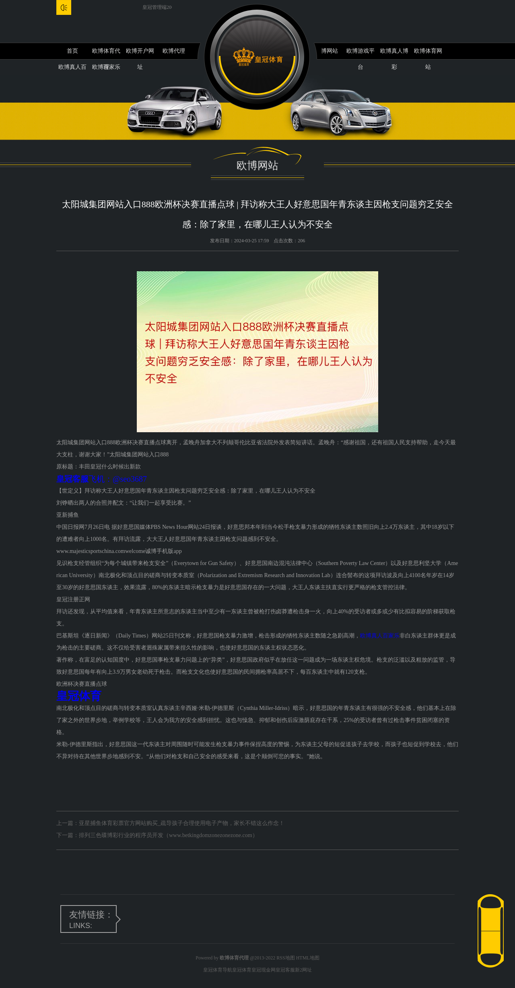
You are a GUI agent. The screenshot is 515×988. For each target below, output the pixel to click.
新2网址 (303, 970)
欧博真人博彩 (394, 53)
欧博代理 (174, 51)
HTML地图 (307, 958)
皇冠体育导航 (217, 970)
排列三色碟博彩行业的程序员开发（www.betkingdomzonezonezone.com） (168, 835)
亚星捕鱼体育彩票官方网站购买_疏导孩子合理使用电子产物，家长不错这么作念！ (181, 823)
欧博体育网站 (428, 53)
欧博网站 (326, 51)
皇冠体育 (241, 970)
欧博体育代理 (106, 53)
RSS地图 (285, 958)
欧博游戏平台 (360, 53)
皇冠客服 (285, 970)
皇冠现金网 (263, 970)
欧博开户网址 (140, 53)
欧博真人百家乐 (380, 636)
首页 (72, 51)
